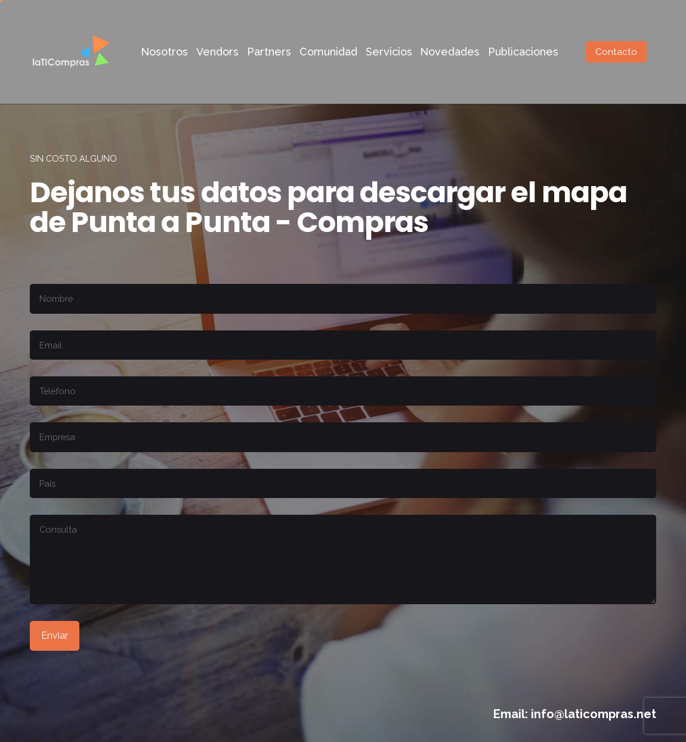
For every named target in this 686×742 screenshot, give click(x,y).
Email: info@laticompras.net (574, 714)
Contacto (616, 52)
